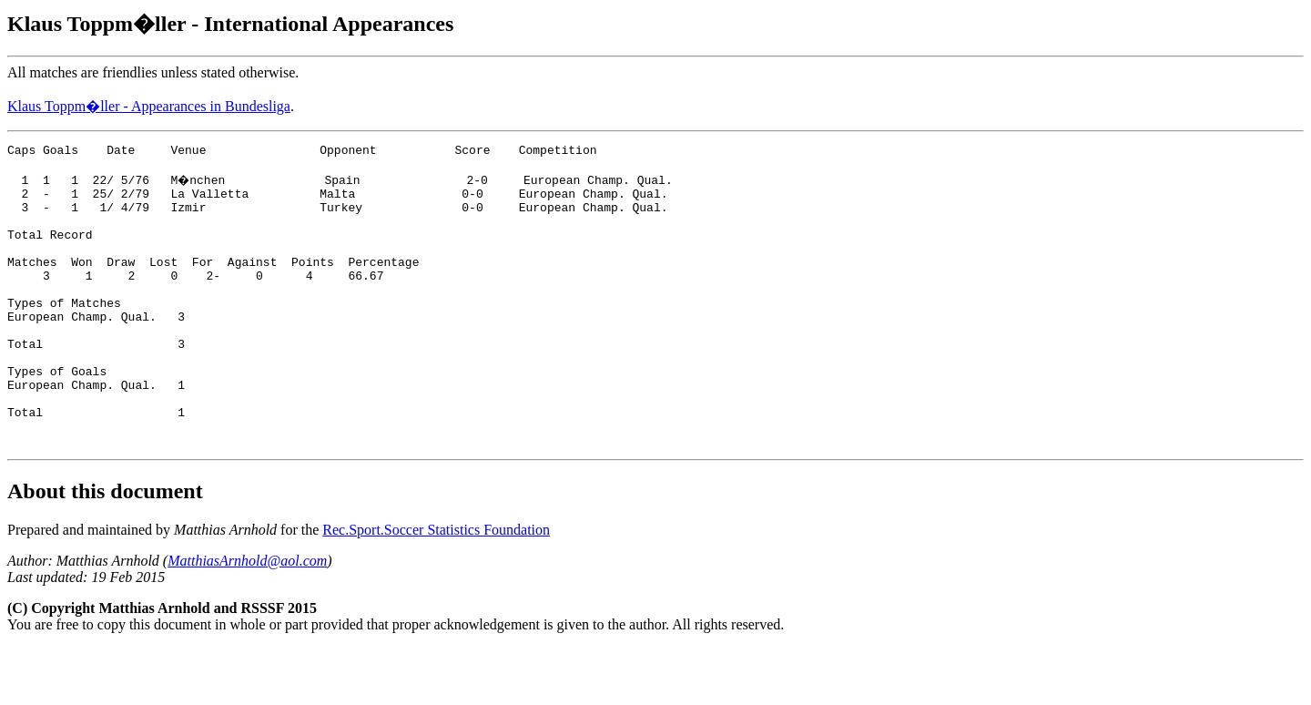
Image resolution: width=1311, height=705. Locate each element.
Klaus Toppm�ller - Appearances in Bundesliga (148, 106)
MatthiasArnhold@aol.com (247, 618)
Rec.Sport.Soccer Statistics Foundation (436, 587)
